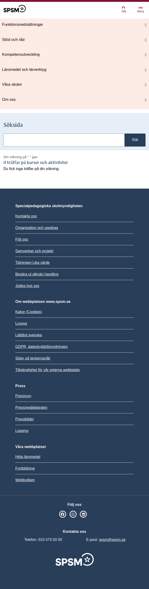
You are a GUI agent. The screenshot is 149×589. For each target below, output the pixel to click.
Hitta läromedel (27, 457)
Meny (140, 10)
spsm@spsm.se (112, 540)
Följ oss (21, 239)
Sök (124, 9)
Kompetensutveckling (21, 54)
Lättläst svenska (28, 335)
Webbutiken (25, 480)
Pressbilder (24, 419)
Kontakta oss (26, 216)
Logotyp (22, 431)
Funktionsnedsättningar (22, 24)
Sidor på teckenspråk (32, 358)
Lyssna (21, 323)
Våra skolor (12, 84)
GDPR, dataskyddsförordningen (41, 347)
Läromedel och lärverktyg (24, 69)
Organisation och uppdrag (36, 228)
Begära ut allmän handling (36, 274)
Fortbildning (25, 468)
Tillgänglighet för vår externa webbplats (47, 370)
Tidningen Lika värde (32, 263)
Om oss (9, 99)
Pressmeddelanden (31, 407)
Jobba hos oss (27, 286)
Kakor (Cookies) (28, 312)
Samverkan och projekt (34, 251)
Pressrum (23, 396)
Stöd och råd (13, 39)
